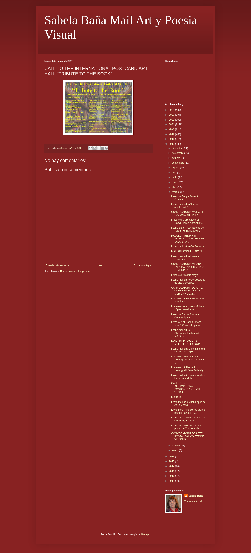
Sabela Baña (195, 495)
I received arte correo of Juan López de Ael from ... (187, 308)
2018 (172, 139)
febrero (176, 445)
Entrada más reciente (57, 265)
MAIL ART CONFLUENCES (186, 251)
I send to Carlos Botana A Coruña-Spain (185, 316)
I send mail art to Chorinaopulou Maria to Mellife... (185, 333)
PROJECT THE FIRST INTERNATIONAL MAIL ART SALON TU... (188, 238)
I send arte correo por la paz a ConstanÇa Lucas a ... (188, 419)
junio (175, 177)
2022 (172, 119)
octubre (176, 158)
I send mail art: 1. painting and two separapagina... (188, 350)
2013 (172, 471)
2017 (172, 144)
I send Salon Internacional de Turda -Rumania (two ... (187, 229)
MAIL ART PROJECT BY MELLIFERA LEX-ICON (186, 342)
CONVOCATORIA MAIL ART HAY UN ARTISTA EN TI (187, 213)
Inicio (101, 265)
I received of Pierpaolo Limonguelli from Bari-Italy (187, 369)
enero (175, 450)
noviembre (178, 153)
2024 (172, 109)
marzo (176, 192)
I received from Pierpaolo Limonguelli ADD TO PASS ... (187, 359)
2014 (172, 466)
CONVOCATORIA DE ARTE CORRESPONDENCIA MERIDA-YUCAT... (187, 290)
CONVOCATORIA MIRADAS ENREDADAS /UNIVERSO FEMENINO (187, 267)
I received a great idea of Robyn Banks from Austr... (187, 221)
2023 (172, 114)
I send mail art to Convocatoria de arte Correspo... (188, 281)
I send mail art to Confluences (187, 246)
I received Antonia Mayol (185, 275)
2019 (172, 134)
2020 (172, 129)
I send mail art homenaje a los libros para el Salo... (188, 377)
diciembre (177, 148)
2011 (172, 481)
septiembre (178, 162)
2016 (172, 456)
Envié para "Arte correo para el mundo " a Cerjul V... (188, 411)
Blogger (145, 534)
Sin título (176, 397)
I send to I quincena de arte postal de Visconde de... (186, 427)
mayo (175, 182)
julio (174, 172)
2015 (172, 461)
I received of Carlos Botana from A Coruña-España (186, 323)
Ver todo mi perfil (193, 501)
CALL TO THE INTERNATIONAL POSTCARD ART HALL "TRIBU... (186, 388)
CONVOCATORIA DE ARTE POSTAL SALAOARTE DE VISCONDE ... (187, 436)
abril (174, 187)
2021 (172, 124)
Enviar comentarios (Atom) (75, 271)
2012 (172, 476)
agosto (176, 167)
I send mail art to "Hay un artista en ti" (185, 206)
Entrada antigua (143, 265)
